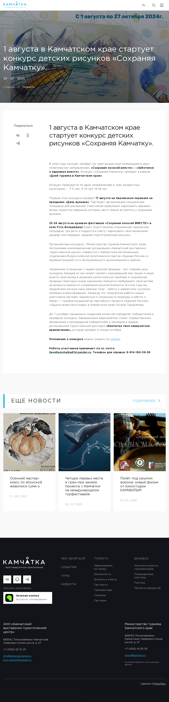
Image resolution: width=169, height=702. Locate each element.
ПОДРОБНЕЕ (146, 401)
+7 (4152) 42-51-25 (14, 650)
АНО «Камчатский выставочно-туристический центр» (25, 628)
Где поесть (101, 585)
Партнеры (100, 601)
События (69, 567)
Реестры (139, 583)
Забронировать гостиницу (103, 567)
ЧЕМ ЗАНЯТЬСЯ (73, 559)
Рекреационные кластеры (144, 576)
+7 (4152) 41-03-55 (136, 649)
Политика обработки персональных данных (142, 663)
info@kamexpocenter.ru (17, 656)
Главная (9, 87)
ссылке (115, 339)
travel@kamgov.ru (135, 656)
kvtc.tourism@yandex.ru (17, 660)
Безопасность (102, 574)
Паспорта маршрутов (147, 588)
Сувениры (100, 595)
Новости (29, 87)
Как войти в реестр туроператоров (146, 567)
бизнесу (141, 559)
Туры (65, 576)
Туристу (101, 559)
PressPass (160, 684)
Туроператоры (103, 590)
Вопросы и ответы (105, 580)
